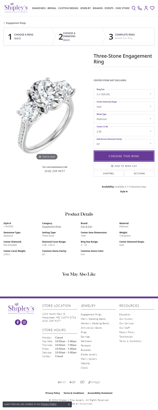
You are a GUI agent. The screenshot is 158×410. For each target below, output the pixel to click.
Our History (126, 319)
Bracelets (86, 350)
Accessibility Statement (100, 393)
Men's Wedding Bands (93, 319)
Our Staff (124, 327)
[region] (47, 117)
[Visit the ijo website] (62, 382)
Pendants (86, 345)
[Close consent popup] (69, 404)
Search (17, 38)
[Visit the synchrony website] (94, 382)
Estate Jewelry (89, 354)
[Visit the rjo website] (82, 382)
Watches (85, 363)
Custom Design (68, 8)
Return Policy (127, 332)
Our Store (123, 8)
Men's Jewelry (89, 358)
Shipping (108, 173)
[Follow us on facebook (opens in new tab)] (18, 322)
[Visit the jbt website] (72, 382)
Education (124, 314)
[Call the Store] (51, 320)
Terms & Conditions (130, 341)
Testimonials (126, 336)
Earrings (85, 336)
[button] (133, 8)
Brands (98, 8)
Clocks (84, 367)
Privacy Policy (53, 393)
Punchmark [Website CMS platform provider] (86, 404)
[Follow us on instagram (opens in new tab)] (24, 322)
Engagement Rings (16, 23)
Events (109, 8)
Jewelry (85, 8)
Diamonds (39, 8)
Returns (139, 173)
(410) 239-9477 (55, 171)
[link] (140, 8)
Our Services (126, 323)
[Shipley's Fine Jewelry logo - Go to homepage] (16, 8)
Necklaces (86, 341)
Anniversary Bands (91, 327)
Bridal (52, 8)
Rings (84, 332)
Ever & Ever (86, 226)
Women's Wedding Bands (95, 323)
